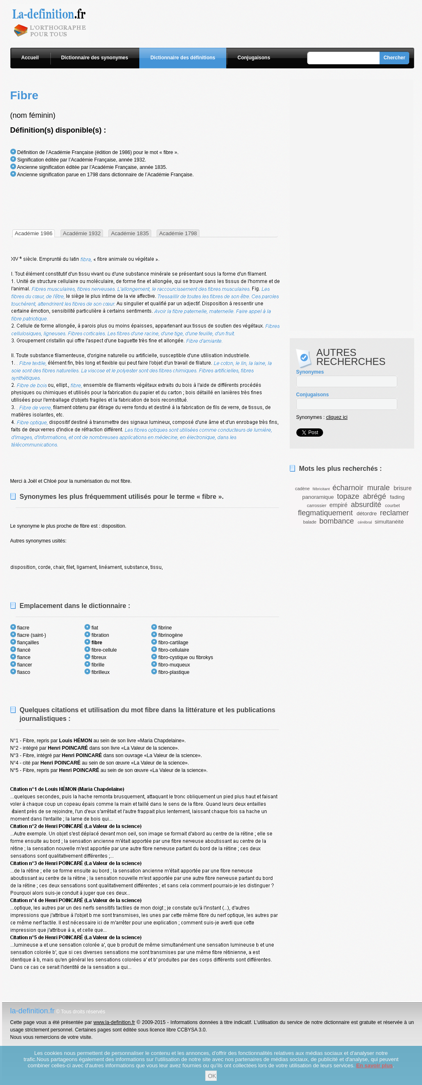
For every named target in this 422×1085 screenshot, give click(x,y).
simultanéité (389, 522)
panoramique (318, 497)
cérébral (365, 522)
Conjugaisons (253, 58)
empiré (338, 505)
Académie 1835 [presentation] (130, 233)
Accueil (30, 58)
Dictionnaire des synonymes (94, 58)
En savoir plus (374, 1065)
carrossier (316, 505)
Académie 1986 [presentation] (34, 233)
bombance (336, 521)
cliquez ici (336, 417)
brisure (403, 488)
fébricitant (321, 488)
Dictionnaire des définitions (182, 58)
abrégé (374, 496)
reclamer (394, 513)
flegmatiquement (325, 513)
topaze (348, 496)
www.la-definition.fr (114, 1022)
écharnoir (348, 488)
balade (309, 521)
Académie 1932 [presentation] (82, 233)
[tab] (33, 233)
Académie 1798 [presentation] (178, 233)
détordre (366, 513)
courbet (392, 505)
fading (397, 497)
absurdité (366, 504)
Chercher (395, 58)
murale (378, 488)
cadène (302, 488)
